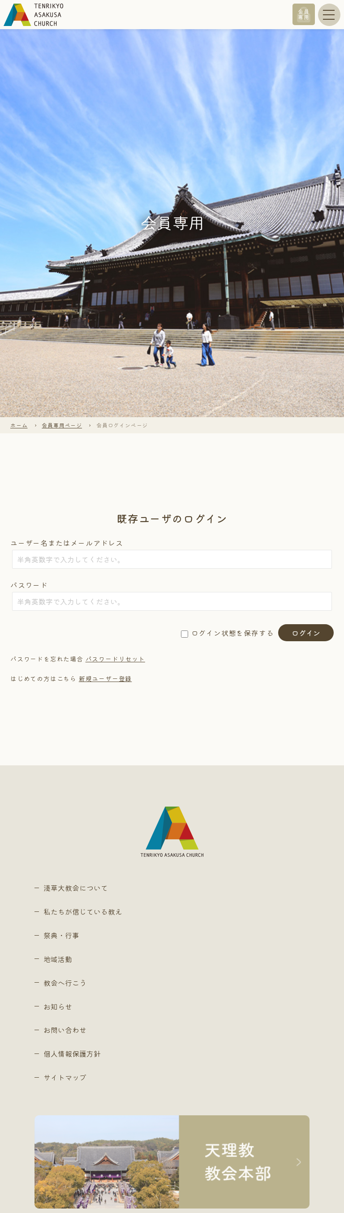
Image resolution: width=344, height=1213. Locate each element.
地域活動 (57, 959)
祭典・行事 (61, 935)
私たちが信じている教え (82, 911)
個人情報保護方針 (72, 1053)
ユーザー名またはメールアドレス (66, 542)
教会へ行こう (64, 982)
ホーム (18, 425)
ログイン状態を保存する (232, 632)
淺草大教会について (75, 887)
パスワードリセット (115, 658)
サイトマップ (64, 1077)
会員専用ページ (62, 425)
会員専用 (304, 14)
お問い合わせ (64, 1029)
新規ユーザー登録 (105, 678)
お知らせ (57, 1006)
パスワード (29, 584)
